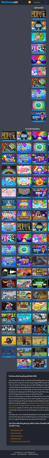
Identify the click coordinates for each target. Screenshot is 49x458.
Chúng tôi (13, 454)
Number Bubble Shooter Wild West (36, 403)
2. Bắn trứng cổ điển (15, 433)
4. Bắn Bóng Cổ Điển (15, 439)
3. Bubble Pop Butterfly (16, 436)
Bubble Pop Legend (30, 405)
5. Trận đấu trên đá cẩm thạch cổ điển (20, 441)
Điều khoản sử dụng (33, 454)
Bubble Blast (12, 408)
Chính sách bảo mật (22, 454)
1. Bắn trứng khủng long (16, 430)
